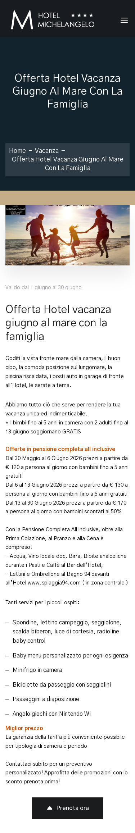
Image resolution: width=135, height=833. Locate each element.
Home (17, 151)
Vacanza (47, 151)
